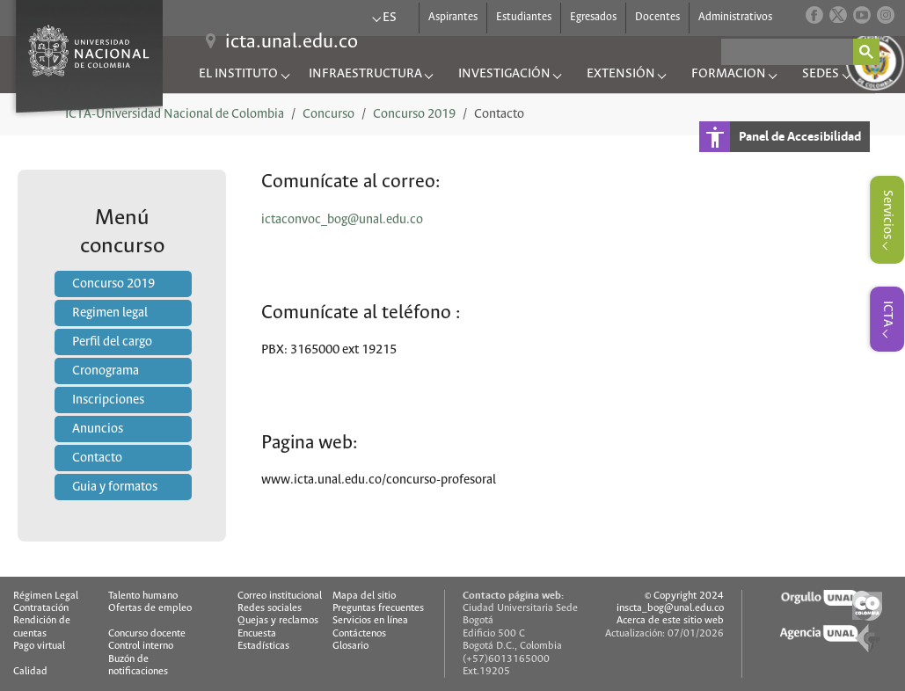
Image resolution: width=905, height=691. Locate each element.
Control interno (140, 645)
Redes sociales (269, 608)
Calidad (30, 671)
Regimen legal (110, 313)
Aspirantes (453, 13)
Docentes (657, 13)
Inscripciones (108, 400)
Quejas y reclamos (277, 620)
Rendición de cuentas (41, 626)
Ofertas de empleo (150, 608)
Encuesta (256, 633)
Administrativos (735, 13)
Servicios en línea (370, 620)
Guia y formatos (114, 487)
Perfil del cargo (112, 342)
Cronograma (105, 371)
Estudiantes (523, 13)
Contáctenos (359, 633)
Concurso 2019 (113, 284)
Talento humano (143, 595)
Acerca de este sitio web (670, 620)
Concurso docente (147, 633)
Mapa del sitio (364, 595)
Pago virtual (39, 645)
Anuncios (97, 429)
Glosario (350, 645)
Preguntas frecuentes (378, 608)
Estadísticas (263, 645)
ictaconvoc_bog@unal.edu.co (342, 220)
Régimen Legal (45, 595)
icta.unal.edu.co (291, 42)
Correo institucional (279, 595)
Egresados (593, 13)
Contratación (41, 608)
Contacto (97, 458)
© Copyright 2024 (684, 595)
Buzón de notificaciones (138, 665)
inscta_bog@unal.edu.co (670, 608)
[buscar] (787, 52)
